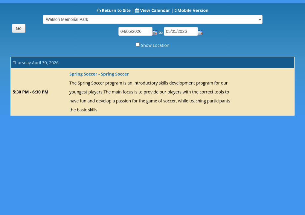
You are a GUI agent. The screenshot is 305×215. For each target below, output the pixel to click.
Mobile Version (192, 10)
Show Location (155, 45)
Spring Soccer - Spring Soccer (99, 74)
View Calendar (155, 10)
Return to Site (116, 10)
